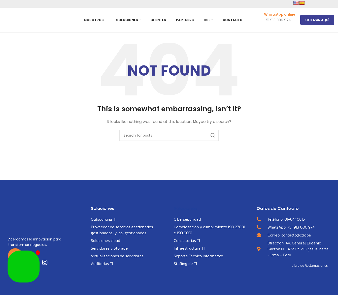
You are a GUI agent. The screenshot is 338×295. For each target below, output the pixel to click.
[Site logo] (39, 20)
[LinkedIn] (46, 264)
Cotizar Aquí (317, 20)
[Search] (169, 136)
